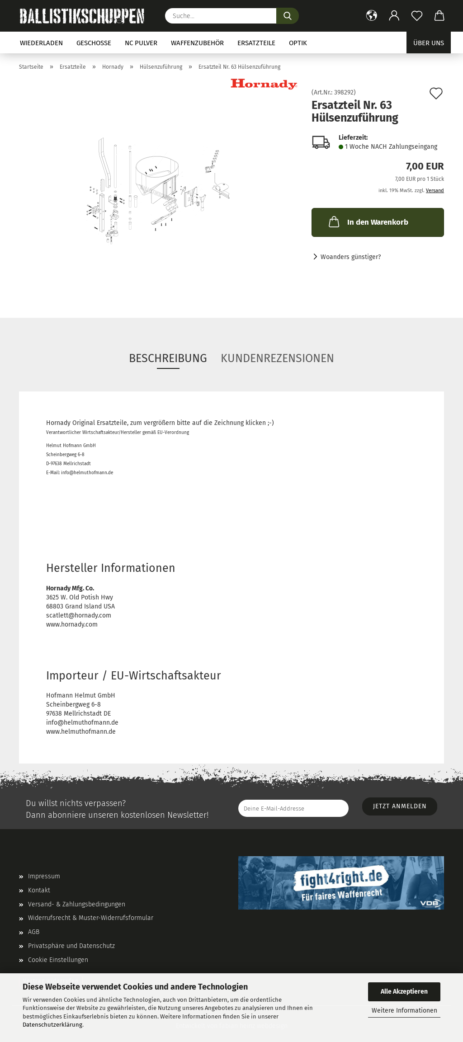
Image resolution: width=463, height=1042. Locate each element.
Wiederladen (41, 43)
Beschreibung (168, 358)
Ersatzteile (256, 43)
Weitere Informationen (404, 1010)
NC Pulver (141, 43)
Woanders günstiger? (351, 257)
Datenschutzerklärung (52, 1024)
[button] (371, 16)
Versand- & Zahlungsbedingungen (76, 904)
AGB (33, 932)
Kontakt (39, 890)
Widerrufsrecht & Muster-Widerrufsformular (90, 918)
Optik (298, 43)
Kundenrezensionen (277, 358)
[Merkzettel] (417, 16)
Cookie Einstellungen (58, 960)
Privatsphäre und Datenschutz (71, 946)
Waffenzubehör (197, 43)
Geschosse (93, 43)
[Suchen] (287, 16)
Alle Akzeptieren (404, 991)
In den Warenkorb (367, 221)
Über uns (428, 43)
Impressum (44, 876)
